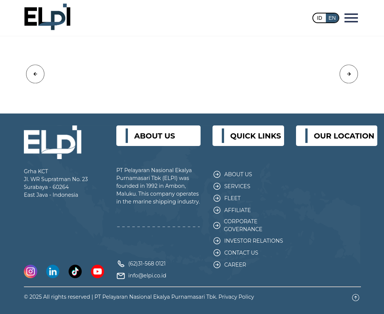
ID (319, 18)
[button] (35, 74)
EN (332, 18)
